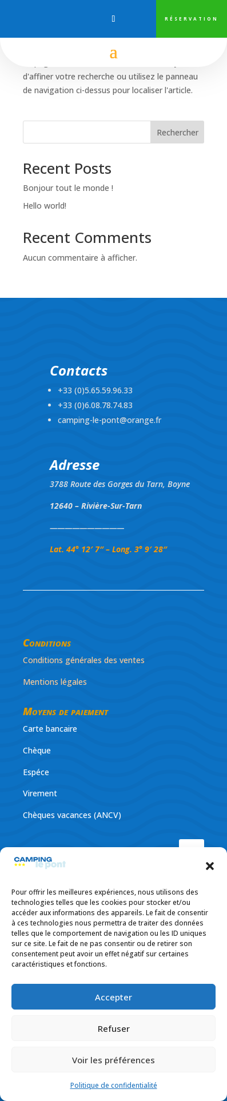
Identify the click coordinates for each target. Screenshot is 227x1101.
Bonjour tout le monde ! (68, 187)
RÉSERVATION (191, 18)
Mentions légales (55, 681)
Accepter (113, 997)
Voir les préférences (113, 1060)
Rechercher (177, 132)
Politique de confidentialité (113, 1085)
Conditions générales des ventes (84, 660)
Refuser (114, 1028)
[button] (210, 866)
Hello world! (44, 205)
